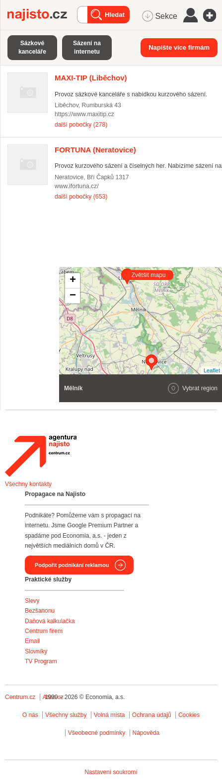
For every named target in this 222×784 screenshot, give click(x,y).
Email (32, 641)
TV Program (41, 661)
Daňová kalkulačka (50, 621)
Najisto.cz (42, 14)
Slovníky (36, 651)
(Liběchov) (91, 77)
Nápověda (146, 732)
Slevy (32, 600)
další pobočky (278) (81, 124)
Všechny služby (66, 715)
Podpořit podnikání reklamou (72, 565)
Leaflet (212, 370)
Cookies (189, 715)
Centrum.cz (20, 697)
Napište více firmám (179, 47)
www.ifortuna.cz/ (77, 186)
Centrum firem (44, 631)
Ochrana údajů (151, 715)
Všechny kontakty (28, 484)
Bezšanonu (40, 610)
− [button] (73, 295)
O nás (30, 715)
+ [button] (73, 280)
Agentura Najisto (40, 456)
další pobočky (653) (81, 196)
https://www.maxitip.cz (84, 114)
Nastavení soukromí (111, 772)
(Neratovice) (95, 149)
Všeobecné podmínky (96, 732)
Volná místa (109, 715)
